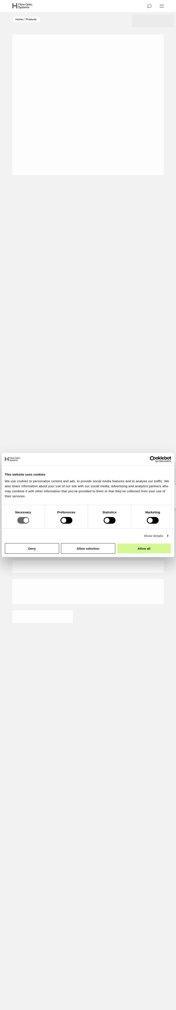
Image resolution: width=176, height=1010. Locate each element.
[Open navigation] (162, 6)
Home (19, 19)
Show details (153, 536)
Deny (32, 548)
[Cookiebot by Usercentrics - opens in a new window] (153, 459)
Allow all (144, 548)
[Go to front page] (22, 6)
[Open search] (149, 6)
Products (31, 19)
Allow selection (88, 548)
